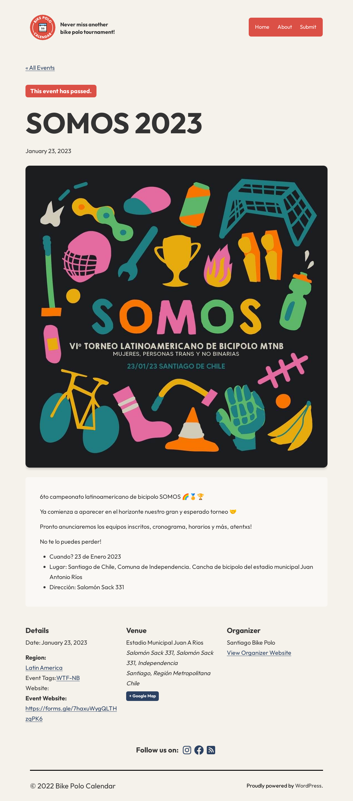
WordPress (308, 785)
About (284, 26)
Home (262, 26)
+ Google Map (142, 696)
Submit (308, 26)
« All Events (40, 67)
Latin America (44, 667)
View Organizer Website (259, 652)
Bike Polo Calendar (42, 27)
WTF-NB (68, 677)
